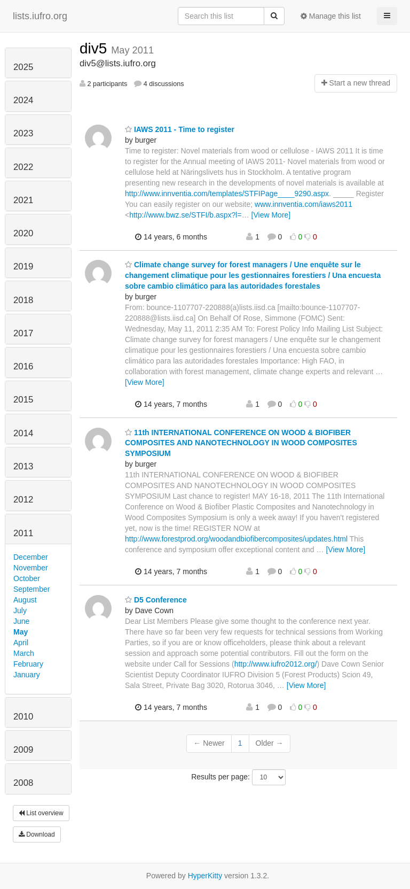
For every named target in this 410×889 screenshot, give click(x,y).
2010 (23, 717)
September (31, 589)
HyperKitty (205, 875)
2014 (23, 433)
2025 (23, 67)
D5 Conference (156, 600)
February (28, 664)
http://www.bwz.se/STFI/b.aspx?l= (185, 215)
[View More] (271, 215)
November (30, 567)
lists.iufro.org (40, 16)
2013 (23, 466)
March (23, 653)
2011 (23, 533)
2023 (23, 133)
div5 (95, 48)
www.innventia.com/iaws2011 (303, 204)
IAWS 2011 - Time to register (179, 129)
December (30, 557)
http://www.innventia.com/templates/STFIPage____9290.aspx (227, 193)
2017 (23, 333)
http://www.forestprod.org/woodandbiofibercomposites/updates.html (236, 539)
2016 (23, 366)
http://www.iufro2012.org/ (275, 664)
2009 (23, 750)
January (26, 674)
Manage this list (331, 16)
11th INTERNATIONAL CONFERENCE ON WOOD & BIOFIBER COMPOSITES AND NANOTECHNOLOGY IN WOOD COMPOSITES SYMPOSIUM (241, 443)
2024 (23, 100)
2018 (23, 300)
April (20, 642)
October (26, 578)
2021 (23, 200)
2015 (23, 400)
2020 (23, 233)
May (20, 632)
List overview (41, 813)
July (20, 610)
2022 (23, 167)
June (21, 621)
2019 (23, 266)
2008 (23, 783)
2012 (23, 499)
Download (37, 834)
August (25, 600)
